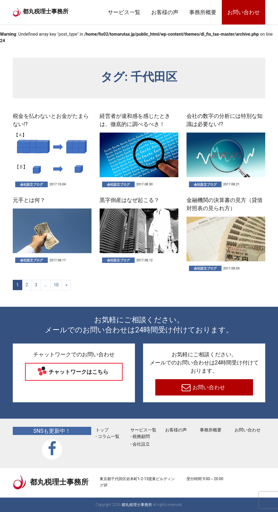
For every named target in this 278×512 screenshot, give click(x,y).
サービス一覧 (124, 12)
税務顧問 (141, 436)
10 (56, 284)
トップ (102, 430)
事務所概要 (202, 12)
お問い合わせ (243, 12)
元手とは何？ (29, 200)
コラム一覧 (108, 436)
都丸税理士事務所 (55, 10)
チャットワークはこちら (78, 372)
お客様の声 (164, 12)
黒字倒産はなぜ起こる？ (129, 200)
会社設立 (141, 444)
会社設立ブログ (31, 184)
